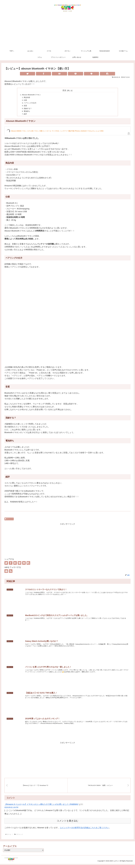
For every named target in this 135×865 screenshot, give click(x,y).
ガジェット (9, 520)
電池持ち (27, 112)
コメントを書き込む (67, 821)
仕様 (25, 100)
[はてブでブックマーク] (59, 73)
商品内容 (27, 98)
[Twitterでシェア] (27, 73)
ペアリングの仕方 (30, 103)
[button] (107, 73)
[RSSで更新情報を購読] (10, 572)
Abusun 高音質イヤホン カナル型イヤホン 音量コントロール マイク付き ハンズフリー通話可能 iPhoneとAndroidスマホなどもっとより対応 (57, 132)
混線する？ (28, 109)
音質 (25, 106)
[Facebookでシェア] (43, 73)
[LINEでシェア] (91, 73)
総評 (25, 115)
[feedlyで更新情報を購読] (6, 572)
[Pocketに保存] (75, 73)
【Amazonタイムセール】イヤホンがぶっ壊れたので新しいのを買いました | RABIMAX (41, 805)
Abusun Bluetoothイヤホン (32, 95)
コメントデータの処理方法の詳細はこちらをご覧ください (84, 829)
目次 (64, 90)
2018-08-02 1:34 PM (11, 808)
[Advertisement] (67, 32)
